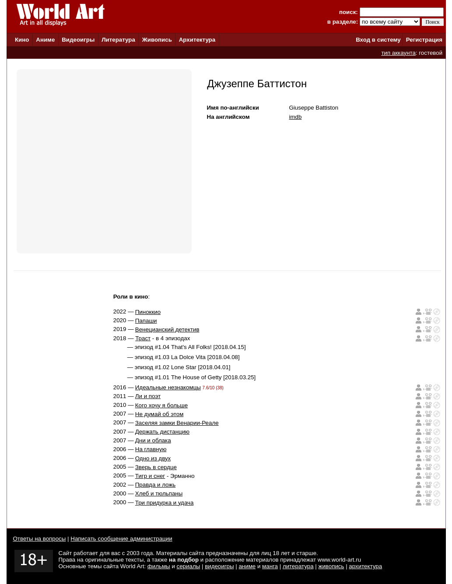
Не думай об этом (159, 414)
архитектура (365, 566)
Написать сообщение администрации (121, 538)
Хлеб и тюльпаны (159, 493)
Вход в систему (378, 39)
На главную (151, 449)
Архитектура (197, 39)
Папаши (146, 320)
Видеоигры (78, 39)
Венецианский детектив (167, 329)
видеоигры (219, 566)
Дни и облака (153, 440)
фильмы (158, 566)
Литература (118, 39)
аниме (247, 566)
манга (270, 566)
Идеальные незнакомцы (168, 387)
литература (298, 566)
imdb (295, 117)
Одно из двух (153, 458)
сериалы (188, 566)
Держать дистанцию (162, 431)
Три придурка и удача (164, 502)
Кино (22, 39)
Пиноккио (148, 312)
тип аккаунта (398, 53)
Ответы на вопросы (39, 538)
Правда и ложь (155, 484)
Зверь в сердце (156, 467)
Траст (143, 338)
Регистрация (424, 39)
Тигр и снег (150, 476)
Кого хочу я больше (161, 405)
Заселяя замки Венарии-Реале (177, 423)
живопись (331, 566)
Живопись (157, 39)
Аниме (45, 39)
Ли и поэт (148, 396)
